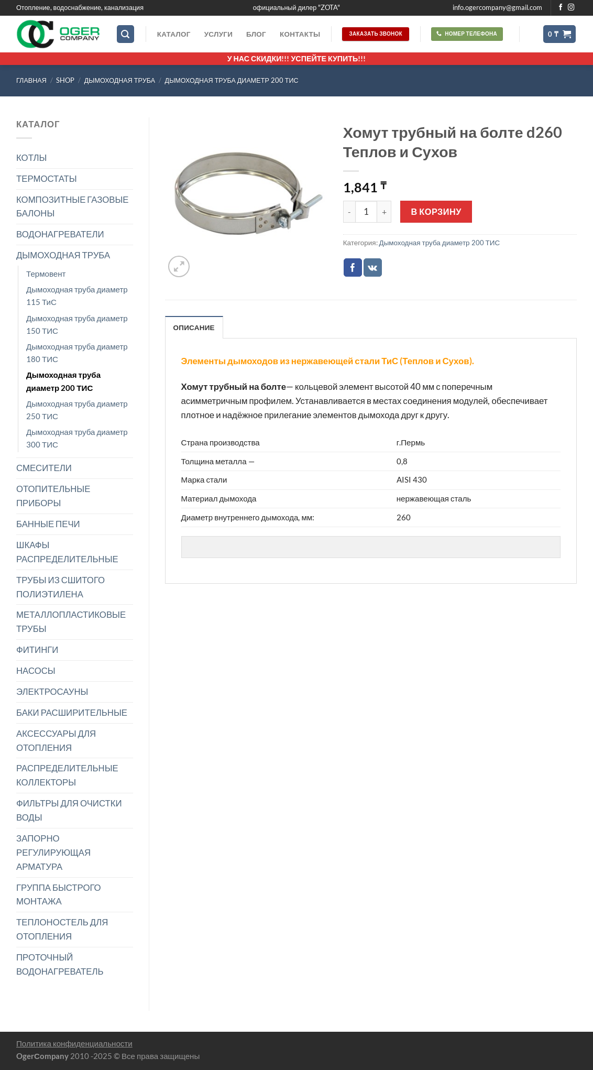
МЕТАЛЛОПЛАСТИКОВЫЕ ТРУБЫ (71, 621)
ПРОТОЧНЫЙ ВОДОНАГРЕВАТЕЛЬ (60, 964)
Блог (256, 34)
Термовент (46, 273)
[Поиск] (126, 34)
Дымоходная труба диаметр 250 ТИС (77, 410)
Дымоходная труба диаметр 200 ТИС (232, 80)
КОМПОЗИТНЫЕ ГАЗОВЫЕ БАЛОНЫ (72, 206)
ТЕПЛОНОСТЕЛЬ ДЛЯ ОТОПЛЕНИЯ (62, 929)
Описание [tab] (194, 327)
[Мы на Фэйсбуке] (560, 8)
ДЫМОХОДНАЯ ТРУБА (119, 80)
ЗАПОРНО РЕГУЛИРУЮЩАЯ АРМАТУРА (53, 852)
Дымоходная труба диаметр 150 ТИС (77, 324)
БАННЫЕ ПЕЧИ (48, 523)
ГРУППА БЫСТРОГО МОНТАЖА (58, 894)
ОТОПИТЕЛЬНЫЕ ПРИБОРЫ (53, 495)
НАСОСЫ (36, 670)
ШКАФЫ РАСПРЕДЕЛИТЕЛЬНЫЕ (67, 551)
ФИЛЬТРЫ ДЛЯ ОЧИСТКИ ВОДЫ (69, 810)
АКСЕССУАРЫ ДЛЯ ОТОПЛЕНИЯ (56, 740)
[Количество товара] (366, 212)
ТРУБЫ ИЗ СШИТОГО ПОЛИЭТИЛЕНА (60, 586)
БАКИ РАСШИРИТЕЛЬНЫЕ (71, 712)
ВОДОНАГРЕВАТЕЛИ (60, 233)
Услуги (218, 34)
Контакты (300, 34)
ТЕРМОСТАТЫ (46, 178)
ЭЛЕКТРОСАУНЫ (52, 691)
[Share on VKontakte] (373, 267)
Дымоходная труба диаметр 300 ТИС (77, 438)
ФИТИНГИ (37, 649)
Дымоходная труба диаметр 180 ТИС (77, 353)
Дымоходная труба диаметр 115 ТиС (77, 296)
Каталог (174, 34)
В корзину (436, 211)
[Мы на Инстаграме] (571, 8)
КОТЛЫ (31, 157)
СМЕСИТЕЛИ (44, 467)
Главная (31, 80)
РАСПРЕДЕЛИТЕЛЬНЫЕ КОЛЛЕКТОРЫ (67, 775)
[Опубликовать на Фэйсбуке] (353, 267)
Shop (65, 80)
